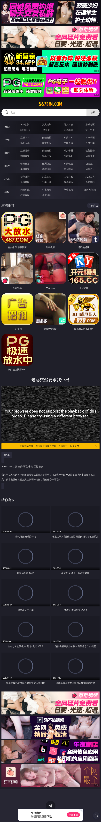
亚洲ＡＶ (25, 137)
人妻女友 (68, 176)
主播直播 (68, 143)
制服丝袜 (25, 156)
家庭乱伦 (46, 176)
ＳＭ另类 (90, 143)
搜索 (93, 112)
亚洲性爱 (25, 150)
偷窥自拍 (25, 163)
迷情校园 (25, 182)
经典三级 (46, 156)
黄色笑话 (68, 182)
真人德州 (46, 124)
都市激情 (25, 176)
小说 (7, 179)
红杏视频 (25, 195)
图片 (7, 166)
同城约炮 (25, 189)
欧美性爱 (90, 150)
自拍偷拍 (46, 137)
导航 (7, 192)
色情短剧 (46, 195)
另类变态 (90, 156)
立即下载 (73, 814)
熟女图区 (68, 169)
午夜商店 (46, 189)
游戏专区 (90, 124)
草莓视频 (68, 189)
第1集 (7, 455)
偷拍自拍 (46, 150)
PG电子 (25, 124)
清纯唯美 (46, 169)
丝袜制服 (46, 143)
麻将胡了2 (25, 129)
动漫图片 (90, 163)
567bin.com (50, 104)
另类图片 (90, 169)
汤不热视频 (90, 189)
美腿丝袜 (25, 169)
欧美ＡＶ (68, 137)
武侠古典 (90, 176)
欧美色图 (68, 163)
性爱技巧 (90, 182)
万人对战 (68, 124)
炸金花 (46, 129)
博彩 (7, 127)
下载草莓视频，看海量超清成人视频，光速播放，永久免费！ (59, 446)
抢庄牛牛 (90, 129)
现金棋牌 (68, 129)
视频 (7, 140)
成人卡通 (68, 150)
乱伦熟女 (68, 156)
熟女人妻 (25, 143)
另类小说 (46, 182)
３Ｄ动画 (90, 137)
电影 (7, 153)
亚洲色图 (46, 163)
